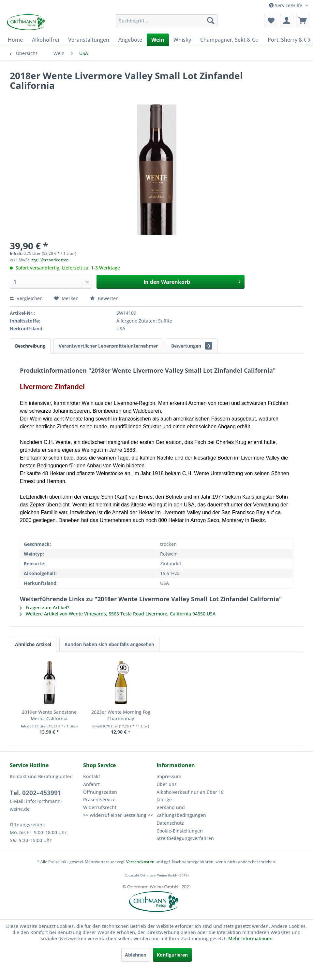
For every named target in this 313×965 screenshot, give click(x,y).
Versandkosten (140, 861)
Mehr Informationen (250, 938)
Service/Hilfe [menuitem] (286, 5)
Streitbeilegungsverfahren (185, 838)
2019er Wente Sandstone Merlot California (49, 715)
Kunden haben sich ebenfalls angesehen (109, 644)
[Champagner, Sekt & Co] (229, 40)
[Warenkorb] (302, 20)
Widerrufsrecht (99, 807)
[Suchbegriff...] (166, 20)
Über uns (166, 784)
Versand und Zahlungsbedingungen (181, 811)
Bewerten (104, 298)
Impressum (168, 776)
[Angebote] (130, 40)
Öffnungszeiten (100, 792)
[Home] (15, 40)
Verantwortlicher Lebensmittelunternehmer (108, 346)
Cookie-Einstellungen (179, 831)
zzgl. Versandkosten (50, 260)
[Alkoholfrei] (45, 40)
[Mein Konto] (286, 20)
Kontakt (91, 776)
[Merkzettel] (270, 20)
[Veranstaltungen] (89, 40)
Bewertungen (191, 346)
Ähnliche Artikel (33, 644)
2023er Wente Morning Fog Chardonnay (120, 715)
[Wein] (158, 40)
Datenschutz (170, 823)
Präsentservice (99, 799)
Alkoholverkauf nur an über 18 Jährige (190, 796)
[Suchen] (210, 20)
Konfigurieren (172, 955)
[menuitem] (166, 20)
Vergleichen (26, 298)
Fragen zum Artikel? (44, 607)
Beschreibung (30, 346)
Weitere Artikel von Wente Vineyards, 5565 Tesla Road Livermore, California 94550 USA (118, 614)
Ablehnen (135, 955)
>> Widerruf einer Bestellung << (118, 815)
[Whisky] (182, 40)
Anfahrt (91, 784)
